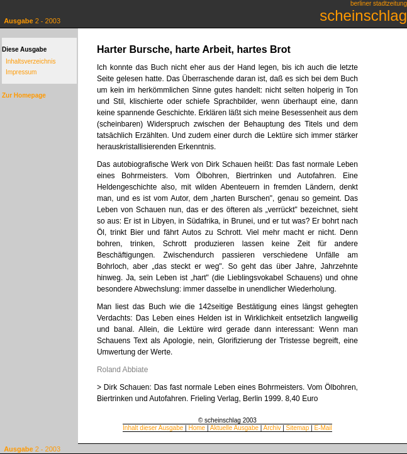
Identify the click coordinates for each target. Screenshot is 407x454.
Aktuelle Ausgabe (234, 427)
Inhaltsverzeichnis (30, 61)
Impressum (21, 72)
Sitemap (297, 427)
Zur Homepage (24, 95)
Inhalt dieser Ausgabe (153, 427)
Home (196, 427)
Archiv (272, 427)
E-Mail (323, 427)
